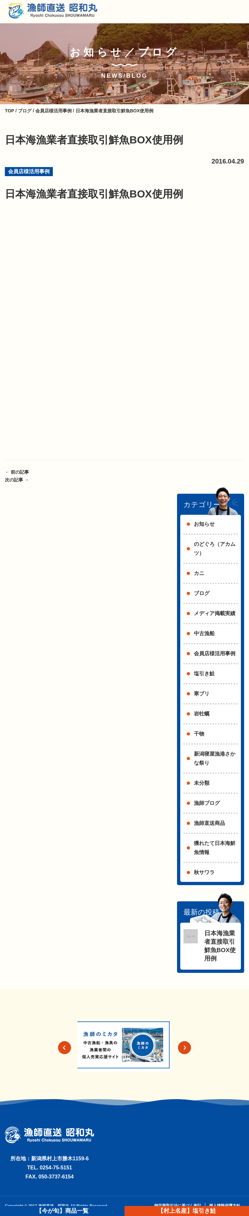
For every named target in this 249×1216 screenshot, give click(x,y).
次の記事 (17, 479)
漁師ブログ (207, 803)
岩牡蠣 (201, 713)
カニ (199, 573)
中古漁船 (204, 633)
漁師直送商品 (209, 823)
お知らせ (204, 524)
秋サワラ (204, 872)
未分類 (201, 783)
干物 (199, 734)
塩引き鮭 (204, 673)
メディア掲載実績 (214, 613)
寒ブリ (201, 693)
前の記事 (17, 472)
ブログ (201, 593)
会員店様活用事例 (29, 171)
